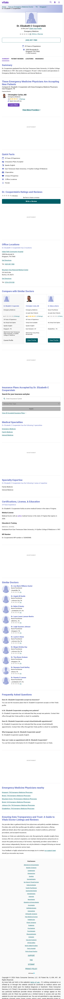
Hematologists (31, 893)
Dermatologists (31, 879)
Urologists (31, 937)
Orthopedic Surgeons (31, 914)
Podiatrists (31, 925)
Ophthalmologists (31, 908)
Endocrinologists (31, 885)
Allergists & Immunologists (31, 865)
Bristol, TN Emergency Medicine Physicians (16, 796)
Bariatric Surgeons (31, 867)
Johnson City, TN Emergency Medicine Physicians (18, 805)
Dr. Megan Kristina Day (19, 647)
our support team (50, 850)
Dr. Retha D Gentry (17, 606)
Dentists (31, 876)
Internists (31, 896)
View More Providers (30, 110)
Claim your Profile (35, 28)
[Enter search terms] (31, 404)
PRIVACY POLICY (31, 969)
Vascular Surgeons (31, 940)
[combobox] (31, 399)
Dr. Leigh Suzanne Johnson (20, 627)
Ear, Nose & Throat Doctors (31, 882)
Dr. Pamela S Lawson (18, 677)
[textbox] (31, 399)
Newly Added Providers (31, 945)
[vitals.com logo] (5, 2)
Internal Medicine (7, 435)
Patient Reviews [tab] (17, 59)
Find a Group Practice (31, 951)
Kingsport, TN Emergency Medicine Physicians (17, 792)
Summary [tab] (5, 59)
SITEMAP (31, 964)
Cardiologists (31, 870)
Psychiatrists (31, 928)
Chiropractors (31, 873)
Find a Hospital (31, 948)
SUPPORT (31, 955)
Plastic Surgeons (31, 922)
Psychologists (31, 931)
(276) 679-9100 (9, 282)
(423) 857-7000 (9, 264)
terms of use (35, 982)
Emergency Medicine (9, 429)
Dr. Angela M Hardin (18, 596)
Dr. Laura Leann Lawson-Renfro (22, 616)
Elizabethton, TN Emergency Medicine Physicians (18, 808)
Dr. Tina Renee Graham (19, 657)
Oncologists (31, 905)
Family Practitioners (31, 888)
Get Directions (6, 260)
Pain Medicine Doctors (31, 917)
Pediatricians (31, 919)
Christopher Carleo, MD (17, 95)
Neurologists (31, 899)
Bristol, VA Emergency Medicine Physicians (16, 802)
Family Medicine (7, 432)
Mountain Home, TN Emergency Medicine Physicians (19, 799)
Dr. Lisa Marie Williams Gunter (21, 586)
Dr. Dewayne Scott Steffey (20, 667)
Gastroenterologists (31, 891)
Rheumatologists (31, 934)
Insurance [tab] (39, 59)
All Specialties (31, 942)
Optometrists (31, 911)
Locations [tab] (29, 59)
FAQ (31, 960)
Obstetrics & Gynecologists (31, 902)
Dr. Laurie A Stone (17, 637)
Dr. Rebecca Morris (53, 306)
